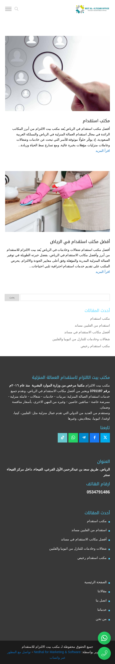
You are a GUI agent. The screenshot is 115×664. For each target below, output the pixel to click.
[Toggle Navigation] (8, 9)
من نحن (101, 619)
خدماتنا (102, 609)
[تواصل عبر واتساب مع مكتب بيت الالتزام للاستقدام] (104, 638)
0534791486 (98, 492)
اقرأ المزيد (103, 151)
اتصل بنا (101, 600)
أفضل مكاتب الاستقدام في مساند (87, 332)
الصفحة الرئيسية (95, 582)
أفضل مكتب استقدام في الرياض (80, 242)
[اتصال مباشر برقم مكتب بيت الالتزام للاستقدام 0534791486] (104, 653)
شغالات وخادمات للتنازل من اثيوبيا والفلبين (81, 339)
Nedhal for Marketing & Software (57, 652)
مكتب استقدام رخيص (95, 346)
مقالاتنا (102, 591)
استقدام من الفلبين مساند (92, 325)
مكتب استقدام (96, 121)
